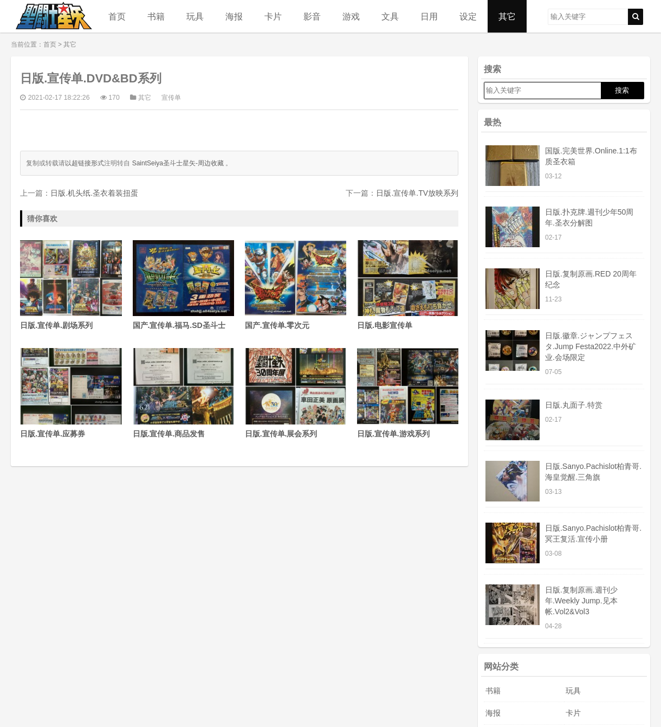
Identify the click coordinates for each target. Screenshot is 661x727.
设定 (468, 16)
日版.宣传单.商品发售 (183, 393)
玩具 (195, 16)
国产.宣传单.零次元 (295, 285)
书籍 (156, 16)
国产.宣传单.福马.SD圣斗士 (183, 285)
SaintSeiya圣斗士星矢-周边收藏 (178, 163)
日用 (429, 16)
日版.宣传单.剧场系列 (70, 285)
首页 (117, 16)
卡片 (273, 16)
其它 (507, 16)
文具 (390, 16)
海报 (234, 16)
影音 (312, 16)
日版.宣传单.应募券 (70, 393)
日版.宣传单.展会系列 (295, 393)
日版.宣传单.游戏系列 (407, 393)
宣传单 (171, 97)
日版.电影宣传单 (407, 285)
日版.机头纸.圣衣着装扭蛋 (94, 193)
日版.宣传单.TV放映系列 (417, 193)
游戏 (351, 16)
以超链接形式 (84, 163)
